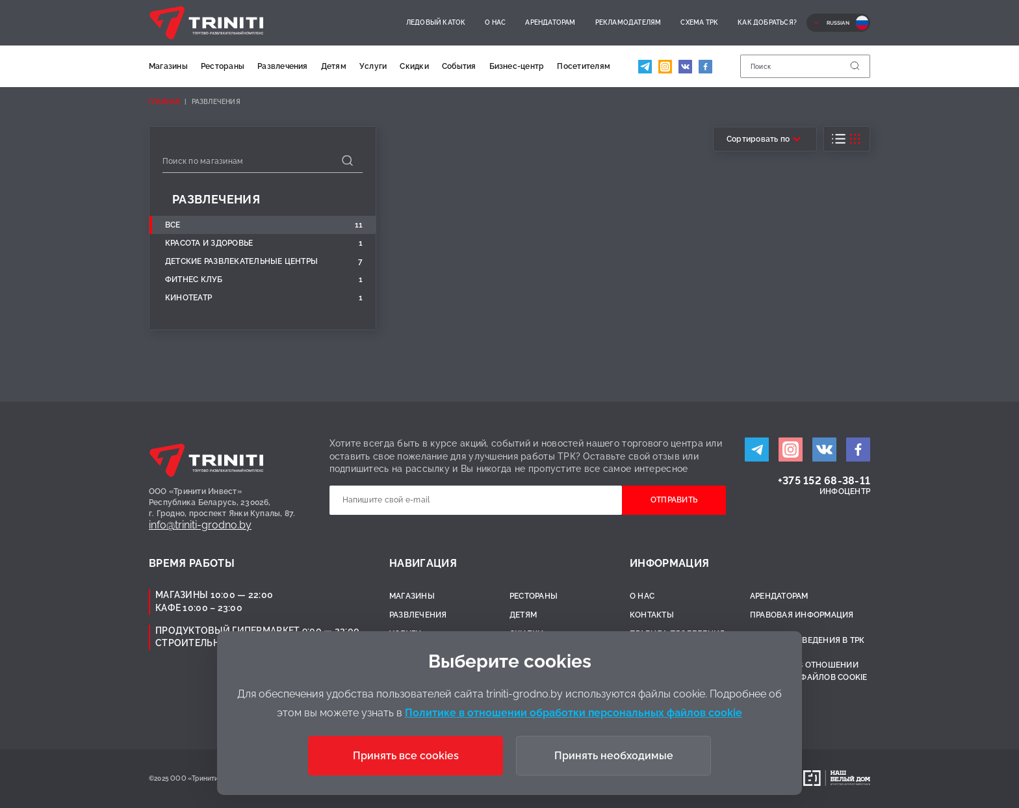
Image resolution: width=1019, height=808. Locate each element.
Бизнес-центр (517, 66)
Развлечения (282, 66)
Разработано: (771, 778)
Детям (333, 66)
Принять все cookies (406, 755)
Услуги (373, 66)
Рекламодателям (628, 22)
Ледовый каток (436, 22)
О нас (495, 22)
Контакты (652, 614)
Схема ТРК (699, 22)
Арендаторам (550, 22)
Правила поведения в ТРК (807, 640)
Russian (838, 23)
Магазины (168, 66)
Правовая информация (802, 614)
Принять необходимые (613, 755)
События (459, 66)
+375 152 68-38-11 (824, 481)
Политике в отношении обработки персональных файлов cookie (573, 713)
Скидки (414, 66)
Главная (164, 101)
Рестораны (222, 66)
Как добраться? (767, 22)
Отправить (674, 499)
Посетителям (583, 66)
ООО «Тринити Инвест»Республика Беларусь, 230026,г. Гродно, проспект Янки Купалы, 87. (222, 502)
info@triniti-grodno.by (200, 525)
